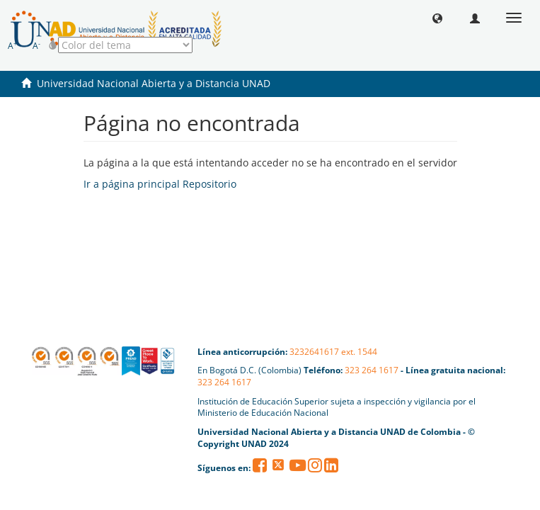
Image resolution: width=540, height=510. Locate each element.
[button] (437, 18)
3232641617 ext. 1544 (333, 351)
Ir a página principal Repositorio (160, 184)
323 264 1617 (371, 370)
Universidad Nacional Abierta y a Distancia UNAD (153, 83)
